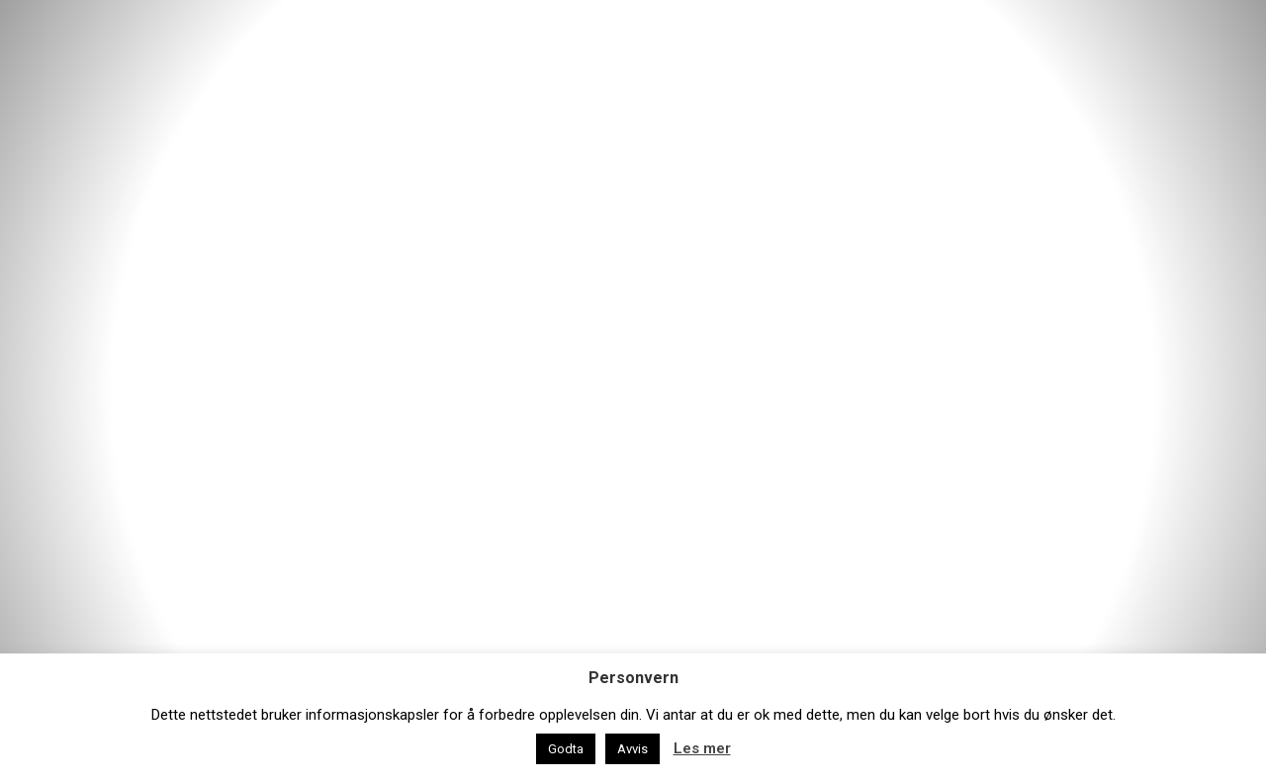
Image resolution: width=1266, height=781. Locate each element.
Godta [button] (566, 748)
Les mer (702, 748)
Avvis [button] (632, 748)
